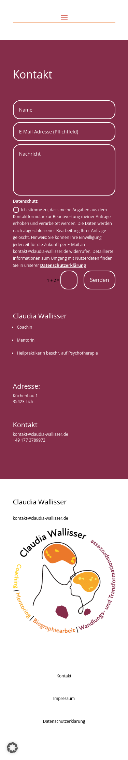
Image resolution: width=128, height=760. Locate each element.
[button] (12, 747)
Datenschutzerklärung (63, 265)
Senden (99, 280)
